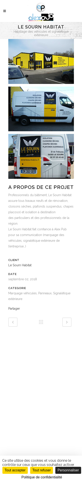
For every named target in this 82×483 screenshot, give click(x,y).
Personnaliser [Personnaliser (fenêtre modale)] (68, 470)
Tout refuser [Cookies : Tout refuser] (41, 470)
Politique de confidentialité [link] (41, 477)
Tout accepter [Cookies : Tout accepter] (15, 470)
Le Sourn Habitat (19, 265)
